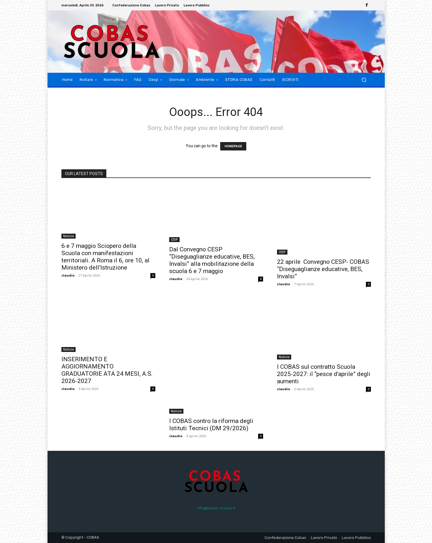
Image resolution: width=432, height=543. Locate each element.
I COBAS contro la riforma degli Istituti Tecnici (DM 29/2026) (211, 424)
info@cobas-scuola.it (216, 508)
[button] (364, 80)
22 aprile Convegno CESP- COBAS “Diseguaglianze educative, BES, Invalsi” (323, 269)
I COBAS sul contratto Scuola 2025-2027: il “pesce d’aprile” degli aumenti (323, 374)
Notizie (68, 236)
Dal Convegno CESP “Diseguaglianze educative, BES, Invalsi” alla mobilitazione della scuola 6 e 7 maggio (212, 260)
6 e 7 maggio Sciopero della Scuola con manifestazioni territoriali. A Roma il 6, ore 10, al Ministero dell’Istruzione (105, 256)
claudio (67, 275)
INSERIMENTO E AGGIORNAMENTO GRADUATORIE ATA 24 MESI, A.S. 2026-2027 (107, 370)
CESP (174, 239)
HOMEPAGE (233, 146)
